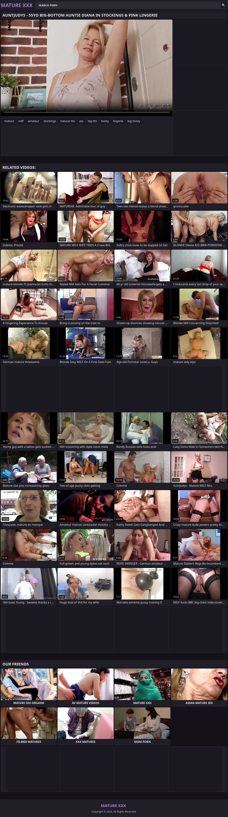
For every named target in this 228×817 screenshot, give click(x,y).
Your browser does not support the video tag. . (86, 68)
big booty (134, 121)
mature (9, 121)
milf (21, 121)
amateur (33, 121)
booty (105, 121)
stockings (49, 121)
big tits (92, 121)
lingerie (118, 121)
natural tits (67, 121)
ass (81, 121)
